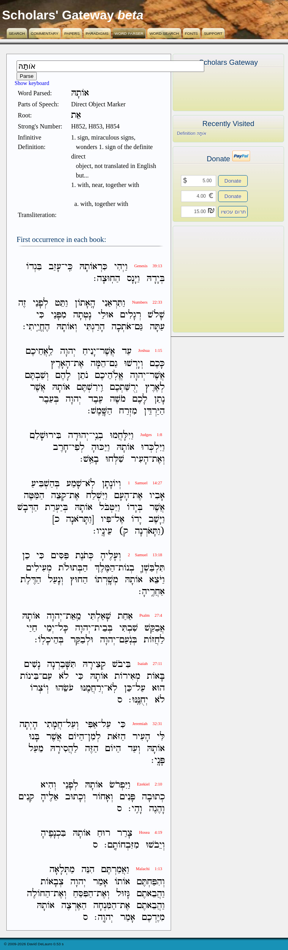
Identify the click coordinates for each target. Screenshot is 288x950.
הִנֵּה (87, 870)
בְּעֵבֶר (49, 399)
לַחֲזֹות (154, 640)
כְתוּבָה (153, 797)
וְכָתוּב (75, 797)
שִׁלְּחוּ (114, 459)
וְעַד (134, 748)
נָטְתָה (82, 315)
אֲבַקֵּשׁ (155, 628)
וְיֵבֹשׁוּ (155, 845)
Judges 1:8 (151, 435)
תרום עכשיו (233, 212)
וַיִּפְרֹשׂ (119, 785)
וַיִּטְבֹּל (109, 507)
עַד (127, 352)
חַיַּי (31, 628)
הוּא (158, 688)
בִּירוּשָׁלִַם (45, 435)
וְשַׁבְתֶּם (37, 375)
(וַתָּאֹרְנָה (150, 531)
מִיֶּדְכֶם (153, 917)
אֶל (119, 519)
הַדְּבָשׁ (27, 507)
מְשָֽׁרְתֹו (106, 580)
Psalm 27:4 (150, 615)
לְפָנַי (40, 303)
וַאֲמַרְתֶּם (115, 870)
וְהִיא (48, 785)
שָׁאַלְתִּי (99, 616)
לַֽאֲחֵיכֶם (39, 352)
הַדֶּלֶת (31, 580)
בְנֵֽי (97, 435)
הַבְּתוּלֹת (73, 568)
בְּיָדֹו (135, 507)
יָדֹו (136, 519)
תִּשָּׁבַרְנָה (61, 664)
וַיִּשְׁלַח (96, 495)
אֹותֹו (122, 882)
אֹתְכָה (121, 327)
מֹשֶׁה (118, 399)
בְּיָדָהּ (156, 278)
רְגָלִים (130, 315)
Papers (72, 33)
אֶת (79, 363)
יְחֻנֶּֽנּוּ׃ (138, 700)
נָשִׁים (32, 664)
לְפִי (78, 447)
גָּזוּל (123, 894)
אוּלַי (105, 315)
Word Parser (129, 33)
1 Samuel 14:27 (145, 483)
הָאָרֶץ (60, 363)
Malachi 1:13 (149, 869)
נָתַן (159, 399)
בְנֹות (126, 568)
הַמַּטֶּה (34, 495)
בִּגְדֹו (34, 267)
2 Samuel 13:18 (145, 555)
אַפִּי (91, 725)
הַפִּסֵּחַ (83, 894)
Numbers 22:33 (147, 302)
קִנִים (26, 797)
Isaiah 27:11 (149, 663)
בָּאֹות (156, 676)
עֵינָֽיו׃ (102, 531)
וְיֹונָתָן (111, 484)
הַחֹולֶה (38, 894)
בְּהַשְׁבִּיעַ (45, 484)
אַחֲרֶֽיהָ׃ (152, 591)
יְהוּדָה (78, 435)
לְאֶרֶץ (155, 387)
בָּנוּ (34, 737)
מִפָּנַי (58, 315)
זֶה (22, 303)
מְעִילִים (39, 568)
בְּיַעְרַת (56, 507)
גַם (113, 363)
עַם (47, 676)
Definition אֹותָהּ (191, 133)
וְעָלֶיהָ (110, 556)
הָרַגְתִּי (94, 327)
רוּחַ (103, 833)
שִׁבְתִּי (128, 628)
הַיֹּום (76, 737)
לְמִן (94, 737)
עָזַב (55, 267)
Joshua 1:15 (150, 350)
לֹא (64, 676)
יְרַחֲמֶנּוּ (92, 688)
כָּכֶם (157, 363)
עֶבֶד (95, 399)
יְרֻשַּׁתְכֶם (124, 387)
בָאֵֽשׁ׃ (89, 459)
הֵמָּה (98, 363)
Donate (232, 181)
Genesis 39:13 (148, 266)
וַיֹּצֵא (157, 580)
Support (213, 33)
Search (17, 33)
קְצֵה (58, 495)
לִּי (161, 737)
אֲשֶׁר (107, 352)
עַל (140, 688)
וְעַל (72, 725)
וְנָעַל (55, 580)
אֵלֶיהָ (49, 797)
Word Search (164, 33)
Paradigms (97, 33)
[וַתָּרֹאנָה (80, 519)
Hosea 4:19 (150, 832)
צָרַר (124, 833)
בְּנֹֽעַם (128, 640)
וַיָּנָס (133, 278)
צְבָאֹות (52, 882)
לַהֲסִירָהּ (64, 748)
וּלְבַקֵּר (81, 640)
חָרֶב (60, 447)
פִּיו (106, 519)
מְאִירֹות (127, 676)
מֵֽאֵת (73, 616)
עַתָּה (157, 327)
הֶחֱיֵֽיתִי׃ (36, 327)
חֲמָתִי (53, 725)
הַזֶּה (91, 748)
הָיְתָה (28, 725)
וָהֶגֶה (157, 809)
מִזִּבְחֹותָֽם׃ (121, 845)
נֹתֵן (82, 375)
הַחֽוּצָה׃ (107, 278)
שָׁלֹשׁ (156, 315)
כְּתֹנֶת (84, 556)
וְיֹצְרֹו (39, 688)
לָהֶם (63, 375)
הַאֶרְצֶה (74, 905)
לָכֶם (139, 399)
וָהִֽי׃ (135, 809)
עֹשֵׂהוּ (64, 688)
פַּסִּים (60, 556)
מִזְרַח (128, 411)
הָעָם (121, 495)
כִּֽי (69, 267)
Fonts (191, 33)
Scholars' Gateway (58, 15)
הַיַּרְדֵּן (154, 411)
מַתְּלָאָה (62, 870)
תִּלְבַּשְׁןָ (153, 568)
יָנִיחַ (89, 352)
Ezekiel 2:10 (149, 784)
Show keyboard (32, 83)
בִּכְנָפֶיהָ (53, 833)
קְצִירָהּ (94, 664)
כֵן (26, 556)
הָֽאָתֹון (85, 303)
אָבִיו (157, 495)
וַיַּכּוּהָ (100, 447)
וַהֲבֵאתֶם (151, 894)
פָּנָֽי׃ (158, 760)
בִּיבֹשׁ (121, 664)
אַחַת (125, 616)
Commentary (44, 33)
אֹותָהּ (61, 387)
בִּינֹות (29, 676)
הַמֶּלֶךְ (104, 568)
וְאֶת (158, 459)
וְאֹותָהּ (66, 327)
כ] (55, 519)
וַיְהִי (121, 267)
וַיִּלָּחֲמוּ (122, 435)
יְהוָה (68, 352)
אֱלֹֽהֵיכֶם (109, 375)
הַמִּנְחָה (105, 905)
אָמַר (100, 882)
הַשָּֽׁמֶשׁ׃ (100, 411)
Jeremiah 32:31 (147, 723)
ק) (123, 531)
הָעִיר (140, 459)
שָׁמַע (74, 484)
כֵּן (128, 688)
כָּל (63, 628)
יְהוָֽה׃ (103, 917)
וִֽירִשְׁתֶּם (90, 387)
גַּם (139, 327)
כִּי (40, 315)
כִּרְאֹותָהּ (93, 267)
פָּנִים (127, 797)
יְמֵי (49, 628)
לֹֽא (90, 484)
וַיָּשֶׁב (157, 519)
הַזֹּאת (116, 737)
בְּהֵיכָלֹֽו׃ (49, 640)
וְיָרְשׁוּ (133, 363)
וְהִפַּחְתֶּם (151, 882)
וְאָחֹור (102, 797)
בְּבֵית (103, 628)
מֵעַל (35, 748)
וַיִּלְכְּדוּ (153, 447)
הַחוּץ (79, 580)
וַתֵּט (61, 303)
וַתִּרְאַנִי (113, 303)
